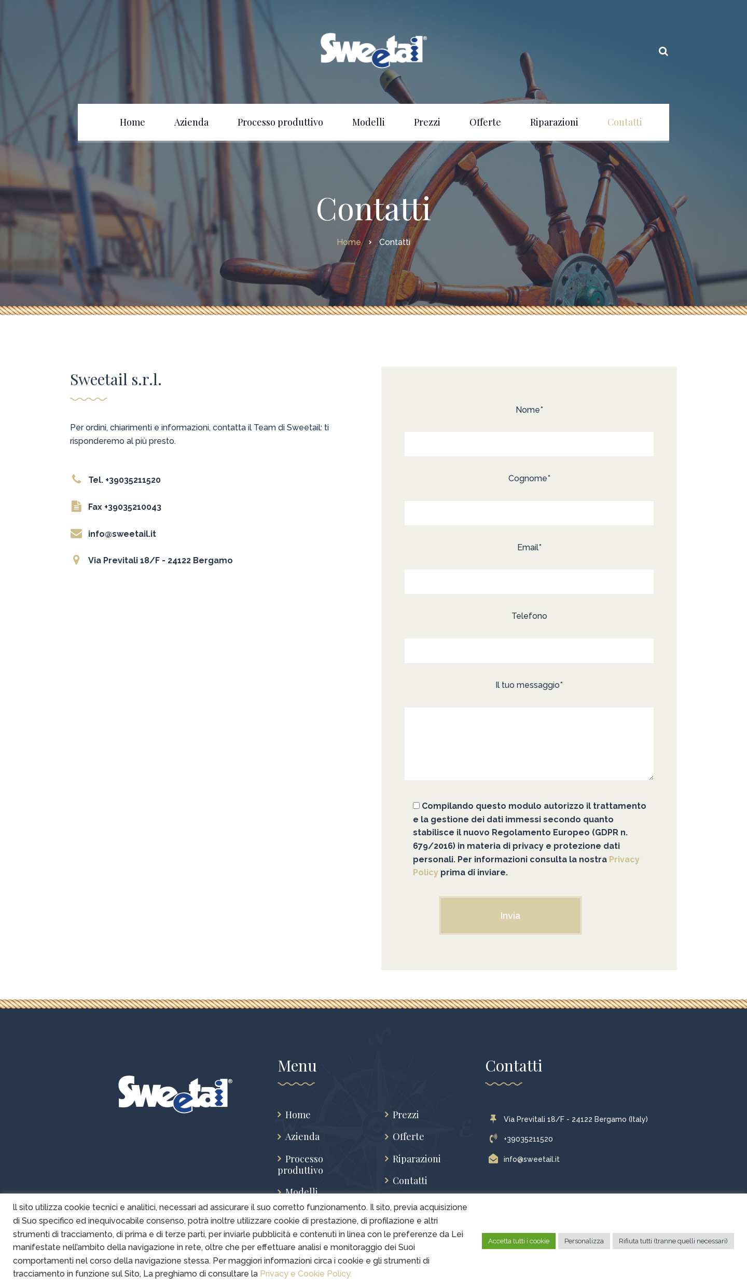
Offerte (408, 1137)
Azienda (302, 1137)
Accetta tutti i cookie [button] (518, 1241)
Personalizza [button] (584, 1241)
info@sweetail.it (526, 1159)
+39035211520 (523, 1139)
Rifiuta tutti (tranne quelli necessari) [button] (673, 1241)
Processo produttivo (300, 1164)
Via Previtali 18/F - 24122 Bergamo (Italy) (570, 1119)
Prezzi (406, 1115)
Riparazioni (417, 1159)
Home (298, 1115)
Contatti (410, 1181)
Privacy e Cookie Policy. (306, 1274)
